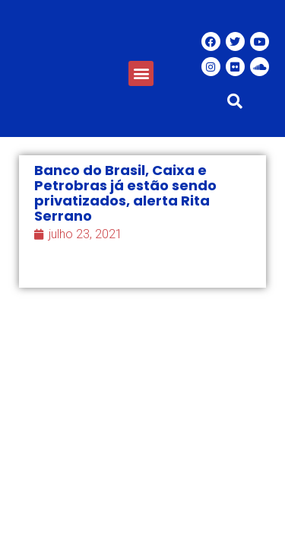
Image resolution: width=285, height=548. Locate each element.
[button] (141, 73)
